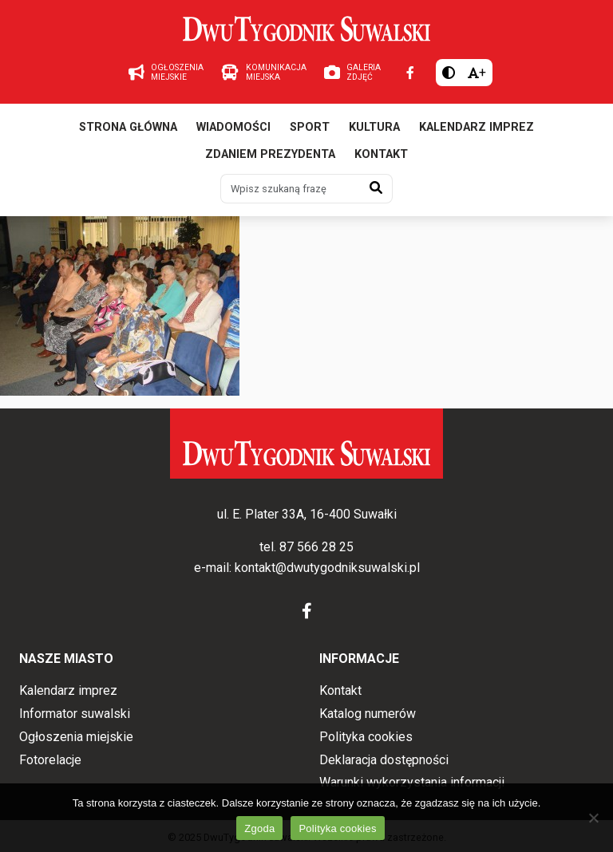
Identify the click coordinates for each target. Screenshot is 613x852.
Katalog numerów (367, 713)
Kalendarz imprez (476, 127)
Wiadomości (233, 127)
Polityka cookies (366, 736)
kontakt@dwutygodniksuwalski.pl (327, 567)
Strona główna (128, 127)
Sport (310, 127)
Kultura (374, 127)
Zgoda (259, 828)
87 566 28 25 (316, 546)
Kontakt (381, 154)
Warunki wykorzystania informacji (411, 782)
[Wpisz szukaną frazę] (290, 188)
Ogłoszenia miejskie (76, 736)
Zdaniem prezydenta (270, 154)
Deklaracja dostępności (384, 759)
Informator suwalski (74, 713)
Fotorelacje (50, 759)
